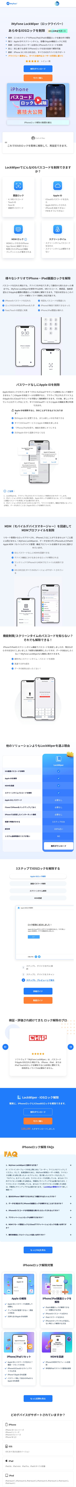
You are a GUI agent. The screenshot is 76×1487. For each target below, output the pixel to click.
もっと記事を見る (38, 1398)
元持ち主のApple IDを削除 (18, 1316)
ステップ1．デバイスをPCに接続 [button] (39, 967)
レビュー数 (45, 61)
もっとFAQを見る (38, 1250)
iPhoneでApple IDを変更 (17, 1374)
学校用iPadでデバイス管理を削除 (58, 1368)
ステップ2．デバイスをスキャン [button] (40, 974)
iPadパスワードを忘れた (55, 1317)
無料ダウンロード (38, 68)
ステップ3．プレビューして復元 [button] (40, 980)
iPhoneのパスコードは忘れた (57, 1313)
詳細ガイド (38, 991)
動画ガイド (38, 1000)
